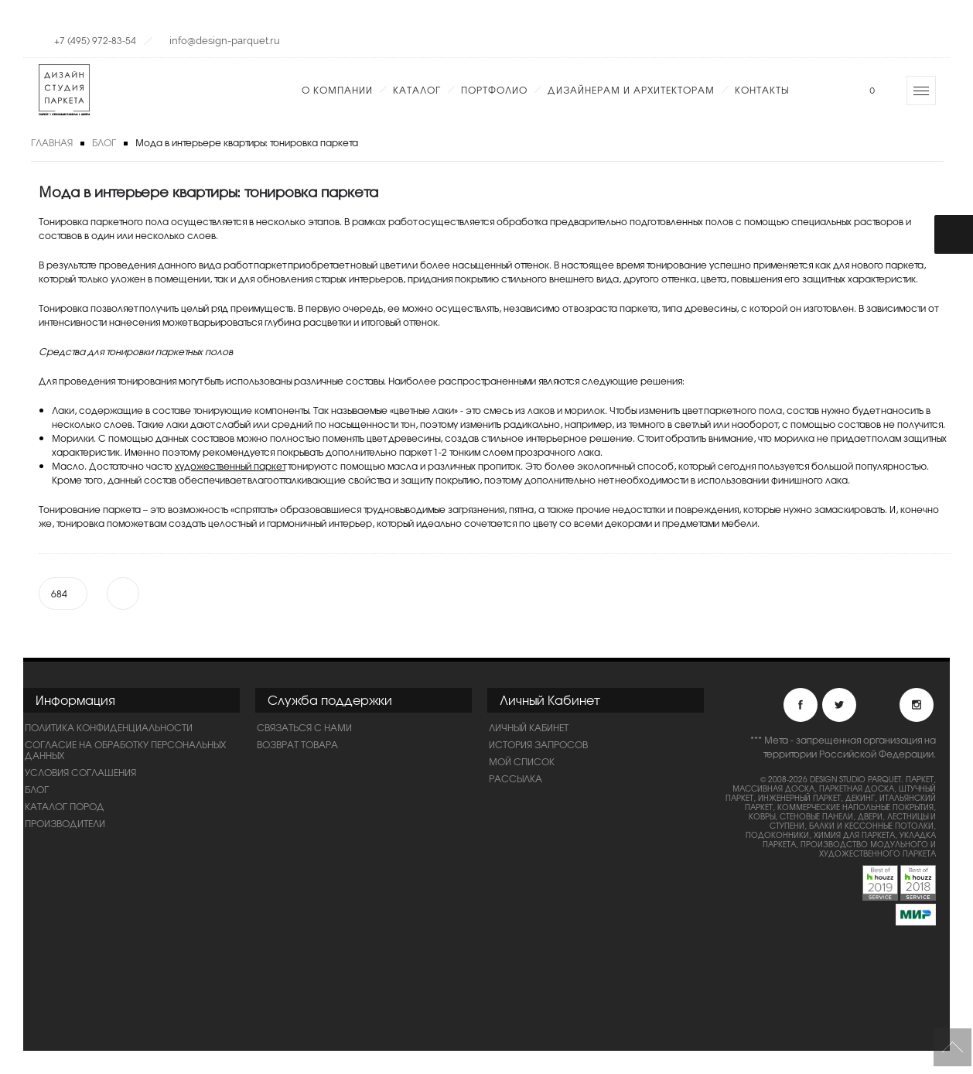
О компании (337, 90)
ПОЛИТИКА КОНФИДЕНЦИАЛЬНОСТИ (109, 727)
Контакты (762, 90)
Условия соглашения (80, 772)
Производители (65, 823)
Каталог (417, 90)
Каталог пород (64, 806)
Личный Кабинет (528, 727)
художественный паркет (230, 466)
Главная (52, 142)
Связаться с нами (304, 727)
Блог (104, 142)
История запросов (538, 744)
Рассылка (515, 778)
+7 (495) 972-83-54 (95, 40)
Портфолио (494, 90)
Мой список (522, 761)
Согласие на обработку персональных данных (125, 749)
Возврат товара (297, 744)
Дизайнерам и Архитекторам (631, 90)
